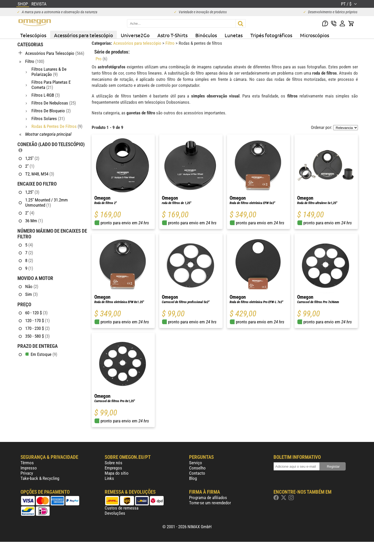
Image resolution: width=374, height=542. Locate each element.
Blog (193, 478)
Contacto (197, 473)
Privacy (27, 473)
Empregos (113, 468)
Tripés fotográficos (271, 35)
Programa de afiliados (208, 497)
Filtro (170, 43)
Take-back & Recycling (40, 478)
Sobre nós (113, 462)
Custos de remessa (121, 508)
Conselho (197, 468)
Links (109, 478)
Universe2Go (135, 35)
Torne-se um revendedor (210, 502)
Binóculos (206, 35)
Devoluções (115, 513)
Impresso (29, 468)
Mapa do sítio (117, 473)
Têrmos (27, 462)
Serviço (195, 462)
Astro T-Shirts (172, 35)
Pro (101, 58)
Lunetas (234, 35)
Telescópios (33, 35)
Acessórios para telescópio (83, 35)
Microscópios (314, 35)
